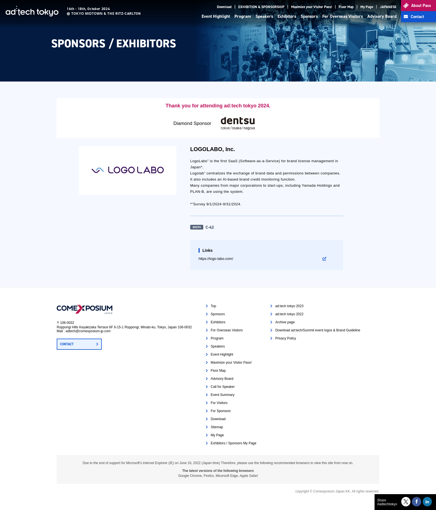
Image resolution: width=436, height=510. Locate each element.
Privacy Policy (285, 338)
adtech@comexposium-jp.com (88, 331)
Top (213, 306)
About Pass (421, 5)
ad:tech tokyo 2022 (289, 314)
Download (224, 6)
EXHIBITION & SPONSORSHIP (261, 6)
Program (242, 16)
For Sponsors (221, 411)
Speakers (264, 16)
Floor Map (346, 6)
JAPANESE (388, 6)
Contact (417, 16)
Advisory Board (382, 16)
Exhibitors (287, 16)
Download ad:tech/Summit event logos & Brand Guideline (317, 330)
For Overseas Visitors (342, 16)
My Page (366, 6)
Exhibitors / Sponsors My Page (233, 443)
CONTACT (66, 344)
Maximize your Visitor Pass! (311, 6)
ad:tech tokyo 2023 (289, 306)
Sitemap (217, 427)
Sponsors (309, 16)
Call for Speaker (223, 387)
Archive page (285, 322)
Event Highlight (216, 16)
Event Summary (222, 395)
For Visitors (219, 403)
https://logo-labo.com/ (216, 259)
